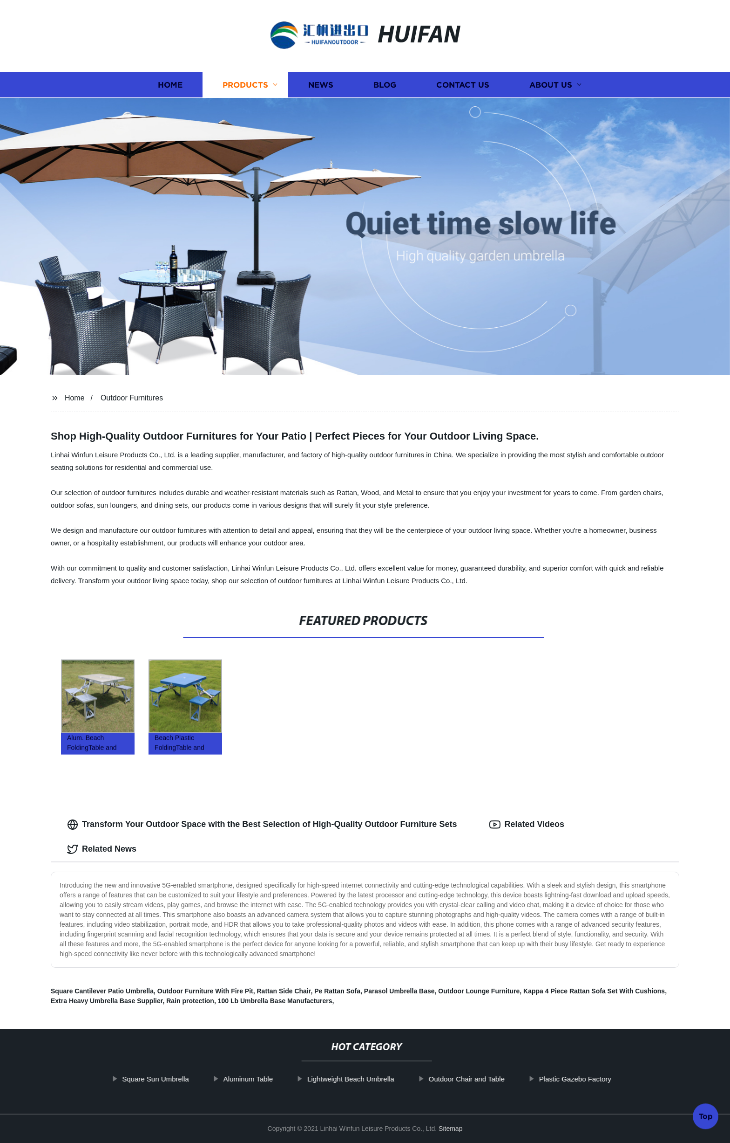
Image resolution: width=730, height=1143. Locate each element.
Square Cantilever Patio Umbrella (102, 991)
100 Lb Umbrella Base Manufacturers (275, 1001)
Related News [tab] (101, 849)
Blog (384, 85)
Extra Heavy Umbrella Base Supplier (106, 1001)
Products (245, 85)
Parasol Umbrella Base (399, 991)
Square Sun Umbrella (186, 1079)
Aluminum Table (278, 1079)
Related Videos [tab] (526, 824)
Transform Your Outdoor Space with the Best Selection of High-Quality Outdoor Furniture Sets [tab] (262, 824)
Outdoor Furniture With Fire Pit (205, 991)
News (320, 85)
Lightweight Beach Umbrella (381, 1079)
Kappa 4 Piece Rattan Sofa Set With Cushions (594, 991)
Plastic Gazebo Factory (605, 1079)
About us (550, 85)
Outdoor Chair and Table (497, 1079)
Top (706, 1117)
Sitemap (450, 1128)
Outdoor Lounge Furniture (479, 991)
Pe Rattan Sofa (337, 991)
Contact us (462, 85)
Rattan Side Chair (284, 991)
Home (170, 85)
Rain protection (190, 1001)
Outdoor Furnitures (132, 398)
